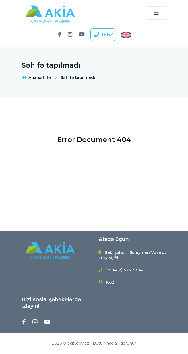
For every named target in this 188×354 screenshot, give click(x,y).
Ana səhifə (36, 77)
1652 (103, 35)
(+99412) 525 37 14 (124, 270)
